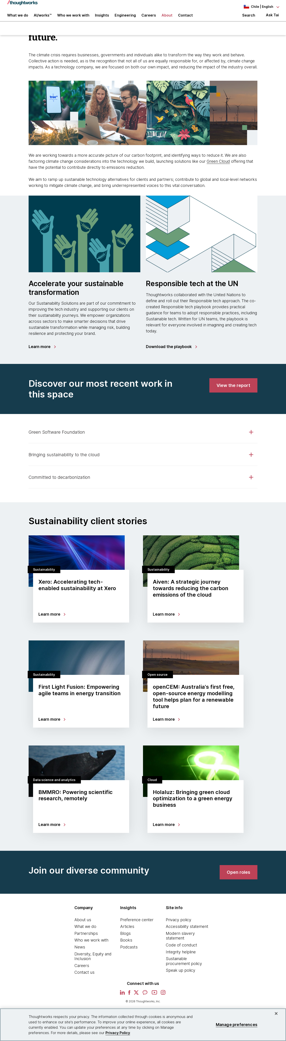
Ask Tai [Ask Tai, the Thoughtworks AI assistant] (272, 18)
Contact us (84, 977)
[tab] (143, 438)
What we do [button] (17, 18)
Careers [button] (148, 18)
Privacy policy (178, 925)
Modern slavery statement (180, 941)
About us (82, 925)
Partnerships (86, 938)
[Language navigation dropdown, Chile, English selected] (254, 6)
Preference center (137, 925)
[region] (143, 1024)
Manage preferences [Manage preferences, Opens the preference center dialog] (236, 1024)
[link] (42, 352)
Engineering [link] (125, 18)
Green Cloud (218, 166)
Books (126, 945)
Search (248, 18)
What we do (85, 931)
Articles (127, 931)
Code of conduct (181, 950)
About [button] (167, 18)
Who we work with (91, 945)
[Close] (276, 1013)
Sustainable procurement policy (184, 966)
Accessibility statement (187, 931)
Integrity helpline (181, 957)
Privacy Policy (117, 1032)
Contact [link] (185, 18)
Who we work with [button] (73, 18)
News (79, 952)
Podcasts (129, 952)
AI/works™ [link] (43, 18)
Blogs (125, 938)
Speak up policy (180, 975)
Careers (81, 971)
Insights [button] (102, 18)
